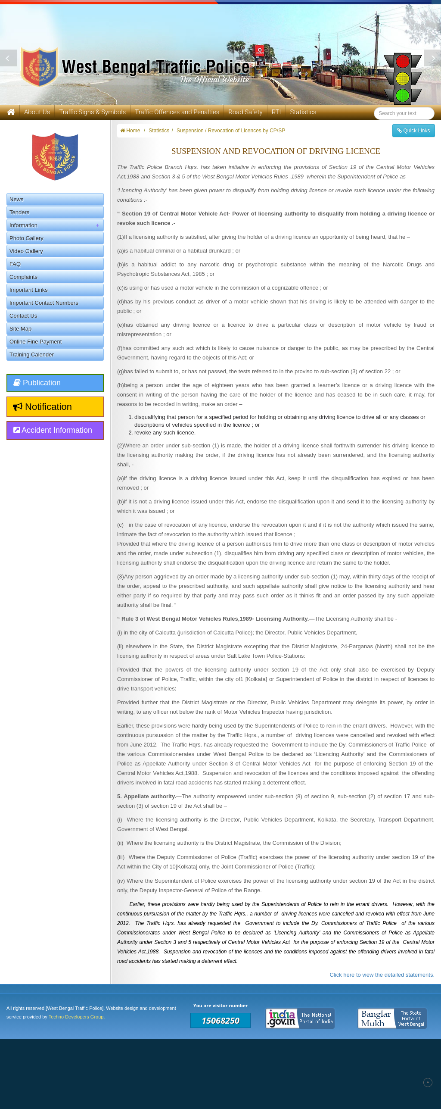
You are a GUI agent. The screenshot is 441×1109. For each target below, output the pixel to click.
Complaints (23, 277)
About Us (37, 112)
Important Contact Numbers (43, 303)
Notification (42, 406)
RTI (276, 112)
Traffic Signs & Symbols (92, 112)
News (16, 199)
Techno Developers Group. (77, 1016)
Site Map (20, 328)
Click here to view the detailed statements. (382, 975)
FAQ (15, 264)
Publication (37, 382)
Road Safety (245, 112)
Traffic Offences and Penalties (177, 112)
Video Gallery (26, 251)
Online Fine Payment (35, 341)
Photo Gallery (26, 238)
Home (130, 131)
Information (56, 225)
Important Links (28, 290)
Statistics (303, 112)
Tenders (19, 212)
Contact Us (23, 315)
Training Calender (31, 354)
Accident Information (52, 430)
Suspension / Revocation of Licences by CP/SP (231, 131)
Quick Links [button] (413, 131)
